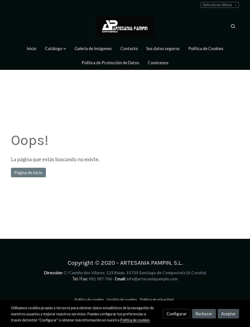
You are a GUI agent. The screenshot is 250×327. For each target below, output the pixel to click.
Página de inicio (28, 172)
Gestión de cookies (122, 299)
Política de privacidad (157, 299)
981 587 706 (100, 278)
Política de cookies (89, 299)
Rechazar (203, 313)
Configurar (177, 313)
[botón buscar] (233, 26)
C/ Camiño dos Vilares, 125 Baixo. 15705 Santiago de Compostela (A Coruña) (134, 272)
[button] (55, 48)
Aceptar (228, 313)
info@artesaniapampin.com (152, 278)
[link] (125, 26)
